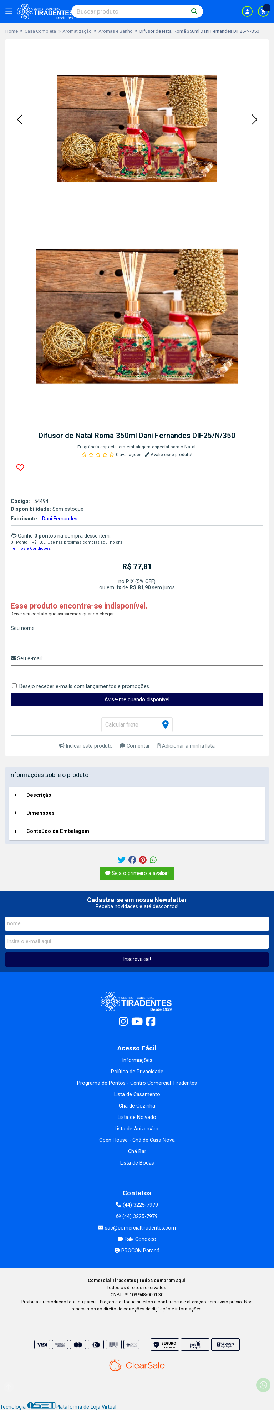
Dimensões (40, 813)
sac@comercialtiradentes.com (137, 1228)
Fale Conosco (137, 1239)
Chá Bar (137, 1152)
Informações (137, 1060)
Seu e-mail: (27, 659)
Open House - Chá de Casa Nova (137, 1140)
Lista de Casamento (137, 1094)
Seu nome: (23, 628)
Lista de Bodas (137, 1163)
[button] (19, 120)
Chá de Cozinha (137, 1106)
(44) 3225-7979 (137, 1205)
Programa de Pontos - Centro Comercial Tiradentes (137, 1083)
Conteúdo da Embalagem (57, 831)
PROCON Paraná (137, 1251)
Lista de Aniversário (137, 1129)
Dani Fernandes (59, 519)
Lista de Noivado (137, 1117)
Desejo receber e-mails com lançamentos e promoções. (84, 686)
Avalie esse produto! (168, 454)
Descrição (38, 795)
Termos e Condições (31, 548)
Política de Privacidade (137, 1072)
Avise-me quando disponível (137, 700)
